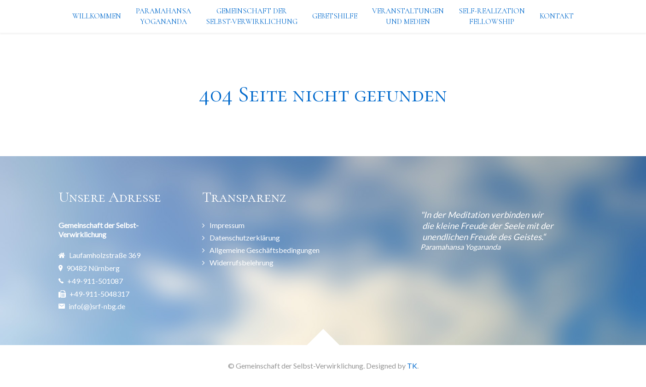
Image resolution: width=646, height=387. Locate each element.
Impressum (227, 225)
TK (412, 365)
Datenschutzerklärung (245, 237)
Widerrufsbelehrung (242, 262)
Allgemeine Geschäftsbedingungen (265, 250)
